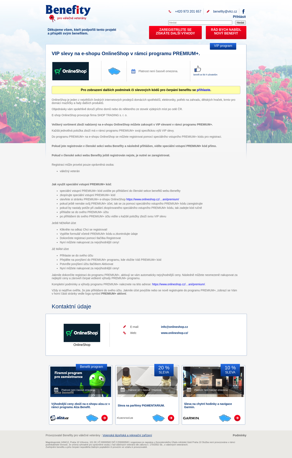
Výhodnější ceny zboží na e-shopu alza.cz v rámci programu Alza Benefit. (80, 405)
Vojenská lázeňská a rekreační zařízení (127, 435)
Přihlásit (239, 16)
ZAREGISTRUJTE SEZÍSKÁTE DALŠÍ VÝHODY (175, 31)
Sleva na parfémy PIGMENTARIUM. (141, 405)
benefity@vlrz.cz (225, 11)
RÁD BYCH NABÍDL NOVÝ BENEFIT (226, 31)
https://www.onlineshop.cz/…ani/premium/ (152, 199)
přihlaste (203, 90)
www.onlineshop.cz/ (174, 333)
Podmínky (239, 435)
